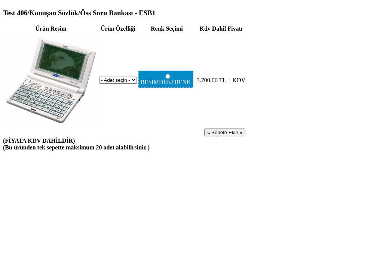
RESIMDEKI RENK (167, 79)
